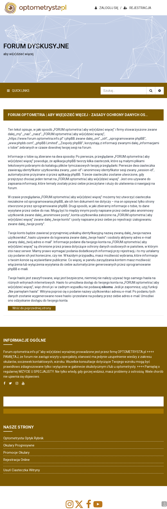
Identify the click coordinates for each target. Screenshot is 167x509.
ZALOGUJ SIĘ (106, 8)
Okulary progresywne (18, 445)
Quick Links (18, 90)
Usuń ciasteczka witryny (21, 470)
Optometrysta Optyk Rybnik (23, 438)
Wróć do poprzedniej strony (31, 308)
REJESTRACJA (137, 8)
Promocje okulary (16, 453)
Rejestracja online (16, 460)
